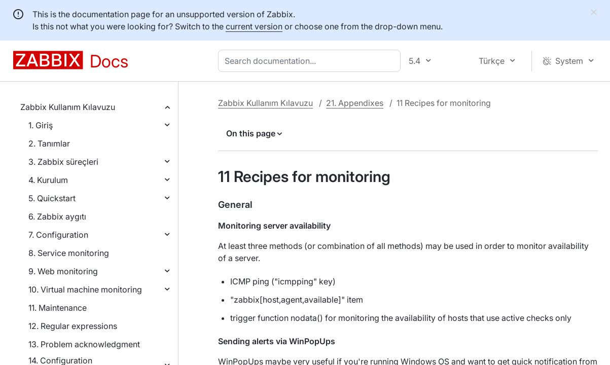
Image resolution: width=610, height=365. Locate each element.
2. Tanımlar (49, 143)
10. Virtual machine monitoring (85, 289)
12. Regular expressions (72, 326)
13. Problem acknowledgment (84, 344)
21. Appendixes (354, 103)
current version (254, 26)
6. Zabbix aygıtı (57, 216)
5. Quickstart (52, 198)
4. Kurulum (48, 180)
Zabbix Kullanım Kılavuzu (67, 107)
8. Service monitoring (68, 253)
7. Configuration (58, 235)
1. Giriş (40, 125)
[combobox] (311, 60)
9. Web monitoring (63, 271)
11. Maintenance (57, 308)
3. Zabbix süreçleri (63, 162)
